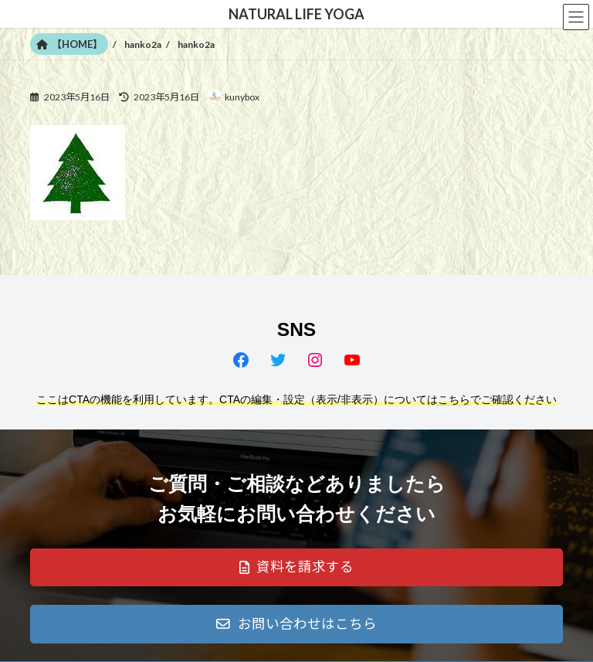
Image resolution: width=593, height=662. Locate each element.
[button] (296, 567)
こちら (454, 399)
